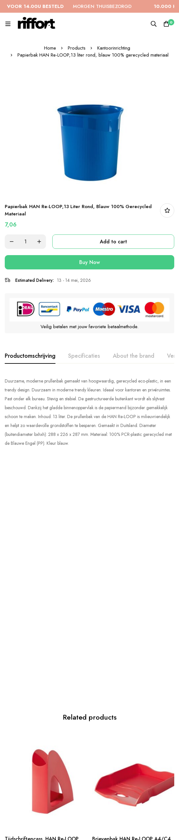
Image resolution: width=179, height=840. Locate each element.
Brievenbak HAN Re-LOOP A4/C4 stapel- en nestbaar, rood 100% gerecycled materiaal (131, 597)
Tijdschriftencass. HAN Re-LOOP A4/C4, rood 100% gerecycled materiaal (42, 597)
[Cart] (166, 24)
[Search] (153, 24)
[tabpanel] (89, 412)
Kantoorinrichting (113, 47)
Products (77, 47)
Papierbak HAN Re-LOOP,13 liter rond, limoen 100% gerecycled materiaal (129, 767)
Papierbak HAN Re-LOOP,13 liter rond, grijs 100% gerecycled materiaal (42, 767)
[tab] (30, 356)
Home (50, 47)
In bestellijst (167, 210)
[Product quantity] (25, 241)
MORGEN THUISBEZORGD (77, 6)
